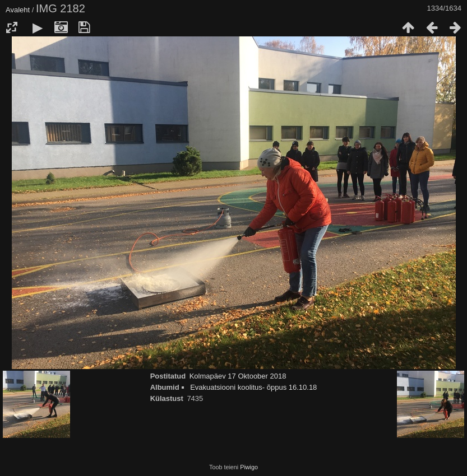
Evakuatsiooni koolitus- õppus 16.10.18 (253, 387)
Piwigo (249, 467)
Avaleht (18, 10)
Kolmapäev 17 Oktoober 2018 (237, 376)
